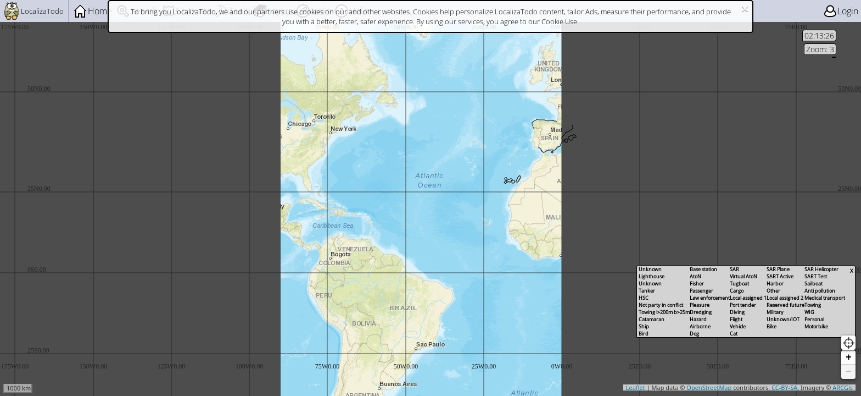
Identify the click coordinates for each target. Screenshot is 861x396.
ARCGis (842, 387)
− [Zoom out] (849, 371)
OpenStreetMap (708, 387)
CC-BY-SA (784, 387)
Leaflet (635, 387)
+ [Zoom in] (849, 357)
